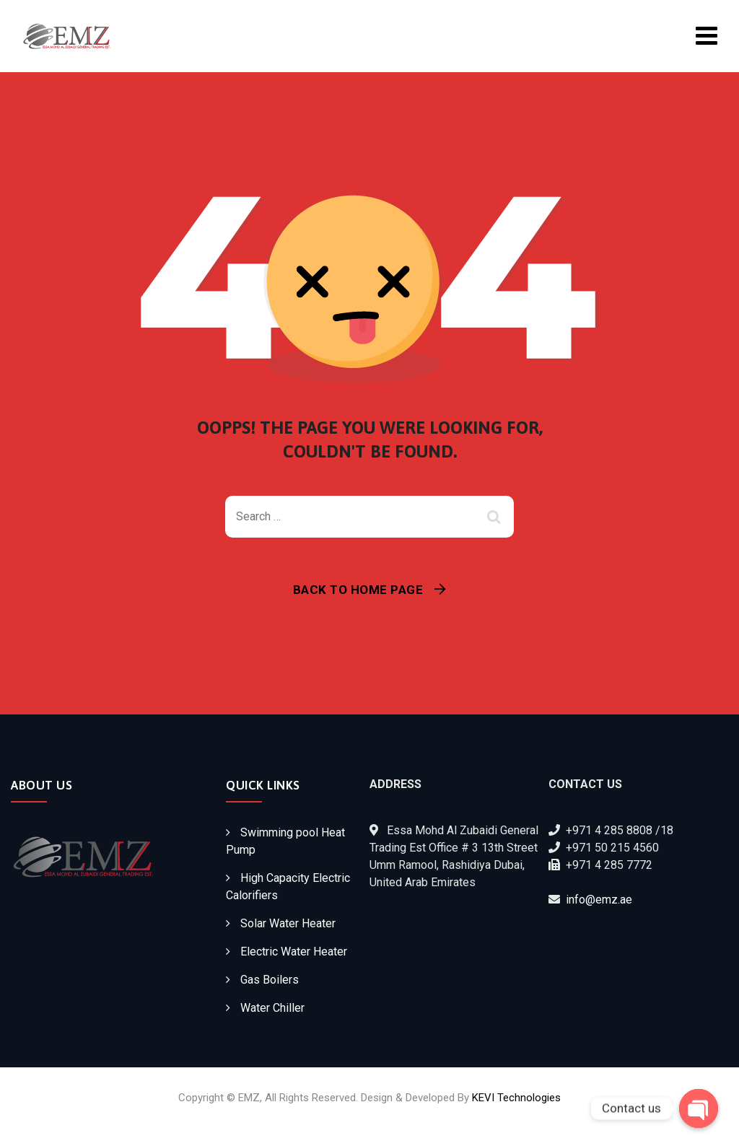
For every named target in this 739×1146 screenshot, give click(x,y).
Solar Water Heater (288, 923)
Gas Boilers (269, 980)
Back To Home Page (358, 589)
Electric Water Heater (293, 951)
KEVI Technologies (516, 1097)
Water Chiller (272, 1008)
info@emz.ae (599, 899)
